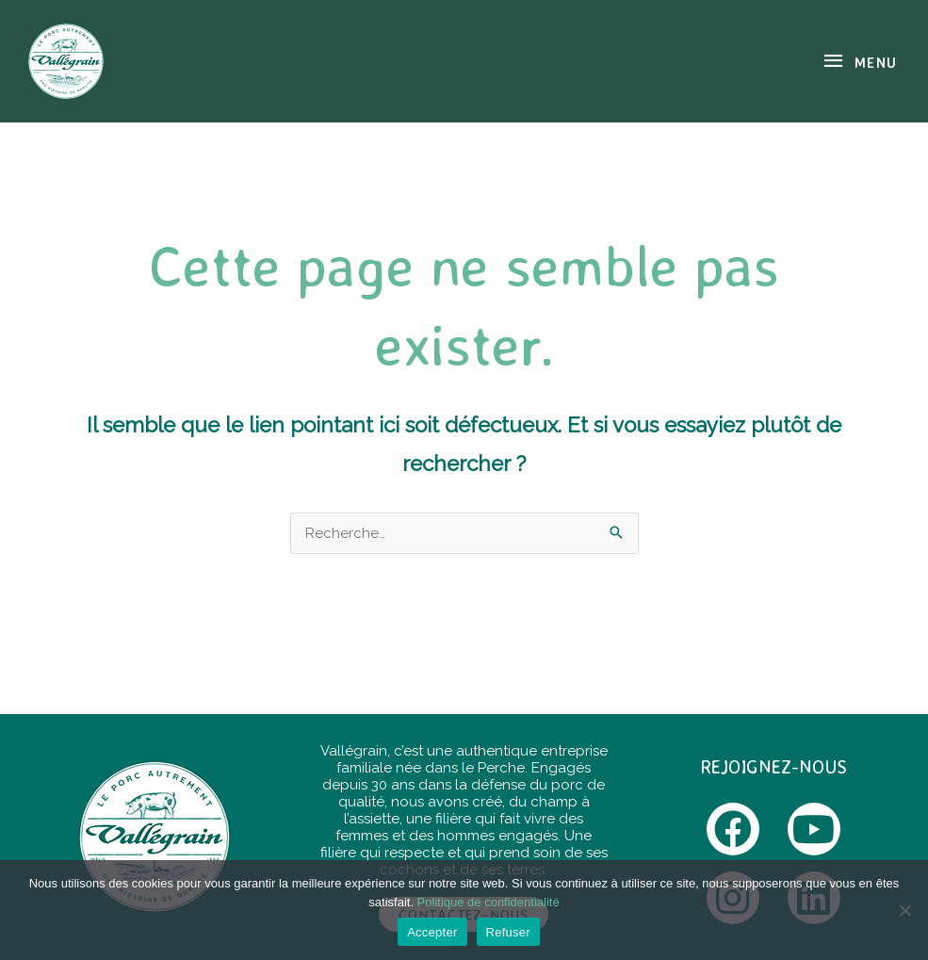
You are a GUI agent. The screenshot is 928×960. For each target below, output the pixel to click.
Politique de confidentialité (488, 902)
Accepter (432, 932)
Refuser (508, 932)
